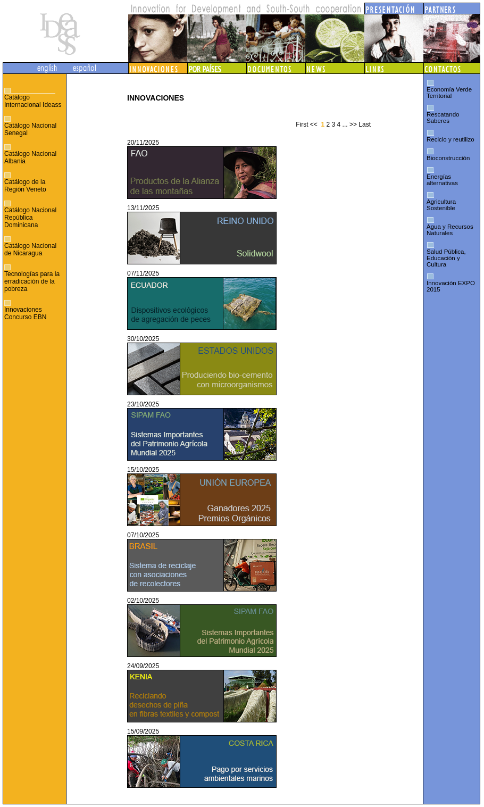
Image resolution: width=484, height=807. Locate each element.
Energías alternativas (442, 179)
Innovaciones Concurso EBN (25, 313)
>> (353, 124)
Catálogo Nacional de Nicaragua (30, 249)
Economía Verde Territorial (449, 92)
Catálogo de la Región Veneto (25, 185)
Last (364, 124)
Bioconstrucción (448, 158)
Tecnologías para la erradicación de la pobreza (32, 281)
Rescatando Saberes (443, 117)
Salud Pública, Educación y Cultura (446, 258)
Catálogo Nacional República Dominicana (30, 217)
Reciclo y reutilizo (450, 139)
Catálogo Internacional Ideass (32, 101)
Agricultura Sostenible (441, 204)
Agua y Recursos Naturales (450, 229)
